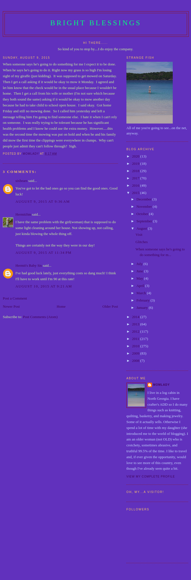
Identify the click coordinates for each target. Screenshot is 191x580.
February (144, 300)
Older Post (110, 306)
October (143, 214)
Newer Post (11, 306)
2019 (136, 163)
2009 (136, 353)
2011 (136, 339)
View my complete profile (150, 476)
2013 (136, 324)
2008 (136, 360)
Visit (138, 234)
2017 (136, 178)
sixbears (21, 181)
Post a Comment (15, 298)
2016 (136, 185)
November (145, 206)
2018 (136, 171)
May (140, 278)
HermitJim (23, 214)
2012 (136, 331)
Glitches (141, 242)
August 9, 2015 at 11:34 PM (43, 252)
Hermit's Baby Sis (28, 265)
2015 (136, 193)
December (145, 199)
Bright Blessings (96, 23)
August (142, 228)
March (142, 293)
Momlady (161, 384)
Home (61, 306)
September (145, 221)
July (140, 264)
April (141, 286)
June (140, 271)
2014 (136, 317)
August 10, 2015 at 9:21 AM (43, 286)
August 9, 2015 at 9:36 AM (42, 201)
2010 (136, 346)
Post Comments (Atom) (40, 317)
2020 (136, 156)
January (143, 307)
